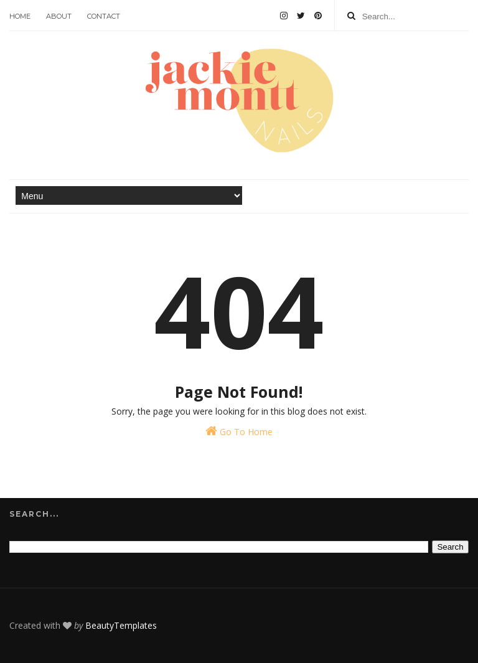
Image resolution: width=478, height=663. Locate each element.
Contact (103, 16)
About (59, 16)
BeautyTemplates (121, 625)
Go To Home (239, 431)
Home (19, 16)
